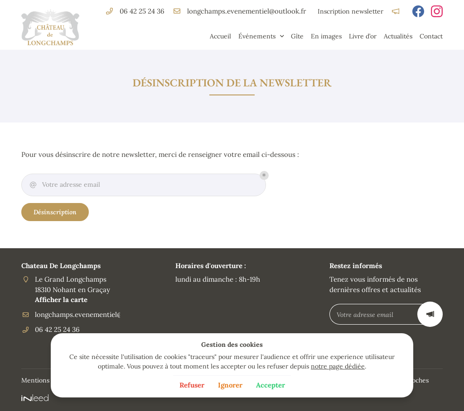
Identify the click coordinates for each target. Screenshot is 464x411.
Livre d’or (363, 36)
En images (326, 36)
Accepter (270, 385)
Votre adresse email (64, 185)
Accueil (220, 36)
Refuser (191, 385)
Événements (257, 36)
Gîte (297, 36)
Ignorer (230, 385)
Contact (431, 36)
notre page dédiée (338, 366)
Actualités (398, 36)
